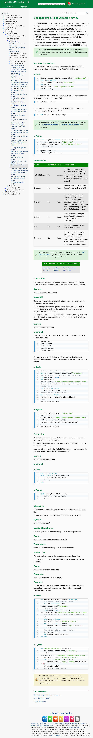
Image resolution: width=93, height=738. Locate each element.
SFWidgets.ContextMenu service (19, 95)
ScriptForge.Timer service (19, 169)
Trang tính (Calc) (10, 20)
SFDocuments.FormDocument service (19, 137)
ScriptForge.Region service (19, 151)
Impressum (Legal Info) (38, 721)
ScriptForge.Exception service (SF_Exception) (18, 124)
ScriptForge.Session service (17, 158)
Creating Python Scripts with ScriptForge (18, 72)
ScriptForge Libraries (17, 65)
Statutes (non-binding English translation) (72, 721)
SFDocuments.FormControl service (19, 133)
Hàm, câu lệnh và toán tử (18, 53)
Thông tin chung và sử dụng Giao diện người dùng (16, 37)
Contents (5, 13)
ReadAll (46, 269)
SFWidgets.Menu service (18, 142)
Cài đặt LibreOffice (11, 192)
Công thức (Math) (10, 28)
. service (47, 693)
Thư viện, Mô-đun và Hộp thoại (17, 49)
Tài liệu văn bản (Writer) (12, 15)
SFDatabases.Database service (18, 99)
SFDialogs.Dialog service (18, 109)
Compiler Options (14, 42)
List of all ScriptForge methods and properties (18, 68)
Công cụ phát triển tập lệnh (15, 190)
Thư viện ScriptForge (17, 63)
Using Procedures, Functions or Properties (18, 45)
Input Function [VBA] (42, 696)
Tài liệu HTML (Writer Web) (13, 18)
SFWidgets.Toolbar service (19, 171)
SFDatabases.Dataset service (17, 103)
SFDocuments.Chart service (17, 91)
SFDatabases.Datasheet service (18, 107)
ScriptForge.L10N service (19, 140)
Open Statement (40, 699)
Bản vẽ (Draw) (9, 24)
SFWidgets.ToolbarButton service (19, 173)
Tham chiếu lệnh (14, 40)
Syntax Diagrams (14, 51)
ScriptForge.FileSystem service (18, 128)
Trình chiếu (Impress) (11, 22)
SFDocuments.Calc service (19, 86)
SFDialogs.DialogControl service (18, 112)
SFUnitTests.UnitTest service (17, 179)
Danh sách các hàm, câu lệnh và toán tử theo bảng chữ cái (18, 57)
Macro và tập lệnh (10, 32)
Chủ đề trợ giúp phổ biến (12, 194)
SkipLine (56, 269)
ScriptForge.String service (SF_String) (19, 162)
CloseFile (46, 267)
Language (23, 6)
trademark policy (56, 733)
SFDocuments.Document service (19, 120)
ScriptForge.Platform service (17, 145)
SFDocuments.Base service (19, 83)
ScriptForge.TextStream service (18, 166)
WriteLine (67, 269)
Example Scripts (18, 88)
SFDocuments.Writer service (17, 183)
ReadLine (56, 267)
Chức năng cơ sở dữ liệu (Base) (14, 26)
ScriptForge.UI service (18, 176)
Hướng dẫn (12, 186)
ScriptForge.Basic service (19, 84)
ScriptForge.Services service (17, 154)
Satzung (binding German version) (42, 723)
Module (10, 6)
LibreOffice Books (61, 711)
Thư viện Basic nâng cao (18, 61)
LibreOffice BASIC (12, 34)
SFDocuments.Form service (19, 130)
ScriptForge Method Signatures (17, 76)
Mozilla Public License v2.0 (76, 725)
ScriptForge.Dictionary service (18, 116)
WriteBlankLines (69, 267)
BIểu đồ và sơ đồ (10, 30)
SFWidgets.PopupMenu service (18, 149)
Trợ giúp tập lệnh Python (14, 188)
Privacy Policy (52, 721)
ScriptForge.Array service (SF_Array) (19, 80)
